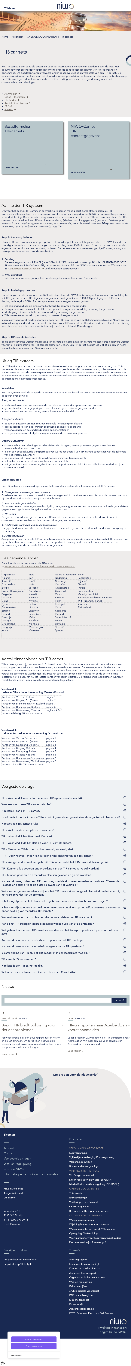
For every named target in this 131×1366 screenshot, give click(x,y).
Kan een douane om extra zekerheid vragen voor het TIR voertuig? (42, 940)
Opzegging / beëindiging (83, 1260)
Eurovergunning (78, 1180)
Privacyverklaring (13, 1216)
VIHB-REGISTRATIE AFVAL (84, 1198)
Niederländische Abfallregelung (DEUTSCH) (94, 1211)
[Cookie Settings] (3, 1363)
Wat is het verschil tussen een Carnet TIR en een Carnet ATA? (38, 972)
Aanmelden (10, 93)
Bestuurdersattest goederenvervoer (89, 1238)
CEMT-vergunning (79, 1234)
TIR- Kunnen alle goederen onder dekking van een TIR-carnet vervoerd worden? (50, 868)
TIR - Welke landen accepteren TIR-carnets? (27, 830)
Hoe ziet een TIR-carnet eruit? (19, 823)
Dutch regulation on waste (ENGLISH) (90, 1207)
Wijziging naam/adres (81, 1247)
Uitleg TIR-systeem (14, 96)
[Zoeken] (58, 1000)
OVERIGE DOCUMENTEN (42, 36)
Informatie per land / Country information (31, 1202)
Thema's (74, 1278)
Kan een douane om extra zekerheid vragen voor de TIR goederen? (42, 946)
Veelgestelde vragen (19, 786)
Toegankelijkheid (13, 1220)
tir (13, 1046)
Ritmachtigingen (78, 1225)
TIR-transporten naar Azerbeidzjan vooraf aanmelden (97, 1055)
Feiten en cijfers (78, 1313)
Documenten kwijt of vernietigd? (87, 1269)
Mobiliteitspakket (79, 1327)
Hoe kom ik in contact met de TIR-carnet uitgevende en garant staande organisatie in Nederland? (60, 817)
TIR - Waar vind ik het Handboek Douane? (26, 836)
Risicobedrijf (76, 1331)
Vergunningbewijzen (80, 1189)
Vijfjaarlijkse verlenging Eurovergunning (91, 1184)
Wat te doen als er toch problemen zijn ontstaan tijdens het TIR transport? (46, 917)
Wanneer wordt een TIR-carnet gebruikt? (26, 804)
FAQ (7, 106)
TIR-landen (10, 100)
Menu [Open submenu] (11, 8)
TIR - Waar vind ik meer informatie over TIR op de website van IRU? (42, 798)
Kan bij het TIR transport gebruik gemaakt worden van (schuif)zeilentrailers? (47, 923)
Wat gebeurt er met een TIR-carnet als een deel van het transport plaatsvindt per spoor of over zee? (59, 931)
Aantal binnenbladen (16, 103)
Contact (9, 1181)
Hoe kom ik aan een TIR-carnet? (20, 810)
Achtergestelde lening (81, 1336)
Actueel (9, 1175)
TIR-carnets (66, 36)
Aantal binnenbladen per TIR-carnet (32, 659)
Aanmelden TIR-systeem (22, 205)
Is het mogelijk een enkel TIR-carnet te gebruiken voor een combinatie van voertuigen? (54, 901)
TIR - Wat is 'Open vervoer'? (18, 959)
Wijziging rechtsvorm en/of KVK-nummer (92, 1256)
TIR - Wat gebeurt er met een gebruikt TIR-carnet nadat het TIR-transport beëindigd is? (54, 862)
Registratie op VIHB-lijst (17, 1291)
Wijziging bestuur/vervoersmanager (89, 1252)
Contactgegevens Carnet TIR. (24, 268)
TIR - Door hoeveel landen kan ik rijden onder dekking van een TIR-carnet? (47, 855)
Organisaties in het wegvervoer (87, 1304)
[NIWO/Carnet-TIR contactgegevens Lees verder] (99, 150)
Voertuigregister (78, 1287)
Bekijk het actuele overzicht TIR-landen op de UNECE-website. (39, 566)
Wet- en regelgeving (17, 1191)
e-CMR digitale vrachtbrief (84, 1318)
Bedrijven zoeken (15, 1278)
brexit (4, 1046)
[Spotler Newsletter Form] (91, 1127)
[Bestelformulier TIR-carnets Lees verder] (32, 147)
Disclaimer (10, 1225)
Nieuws (8, 109)
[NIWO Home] (65, 6)
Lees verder (8, 1081)
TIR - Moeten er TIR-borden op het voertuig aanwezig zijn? (37, 849)
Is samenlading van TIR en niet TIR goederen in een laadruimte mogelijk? (45, 953)
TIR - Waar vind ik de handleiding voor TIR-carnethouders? (36, 843)
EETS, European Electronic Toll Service (91, 1340)
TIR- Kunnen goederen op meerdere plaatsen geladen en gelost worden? (46, 875)
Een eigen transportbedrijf (84, 1291)
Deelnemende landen (19, 558)
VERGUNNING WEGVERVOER (86, 1175)
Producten (18, 36)
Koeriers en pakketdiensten (84, 1296)
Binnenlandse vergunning (83, 1193)
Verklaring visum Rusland (83, 1229)
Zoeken (117, 1000)
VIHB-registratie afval (81, 1202)
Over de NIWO (14, 1196)
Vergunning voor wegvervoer (20, 1287)
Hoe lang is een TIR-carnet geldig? (22, 965)
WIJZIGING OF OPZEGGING (85, 1243)
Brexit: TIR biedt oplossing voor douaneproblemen (28, 1055)
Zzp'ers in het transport (82, 1300)
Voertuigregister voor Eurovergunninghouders (95, 1265)
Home (5, 36)
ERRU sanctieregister (81, 1322)
